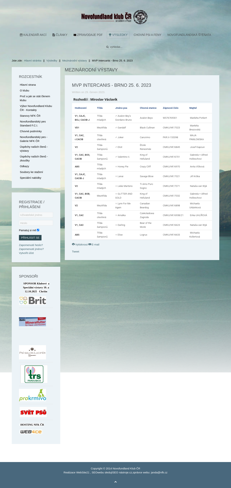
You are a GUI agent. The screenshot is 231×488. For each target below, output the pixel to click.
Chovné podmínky (31, 131)
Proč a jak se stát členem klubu (35, 98)
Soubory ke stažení (31, 171)
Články (60, 34)
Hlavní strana (28, 84)
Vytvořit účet (26, 252)
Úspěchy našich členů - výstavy (34, 148)
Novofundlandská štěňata (189, 34)
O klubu (24, 90)
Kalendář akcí (33, 34)
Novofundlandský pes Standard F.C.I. (33, 123)
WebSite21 (82, 472)
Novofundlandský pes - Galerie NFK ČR (33, 138)
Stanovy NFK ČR (30, 115)
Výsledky (118, 34)
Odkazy (24, 166)
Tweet (75, 251)
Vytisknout (80, 244)
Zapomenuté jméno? (31, 248)
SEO (94, 472)
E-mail (93, 244)
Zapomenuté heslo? (31, 245)
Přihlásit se (30, 237)
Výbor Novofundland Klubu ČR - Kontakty (36, 107)
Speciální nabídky (30, 177)
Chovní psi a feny (147, 34)
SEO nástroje (120, 472)
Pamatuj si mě (27, 230)
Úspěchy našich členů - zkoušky (34, 158)
